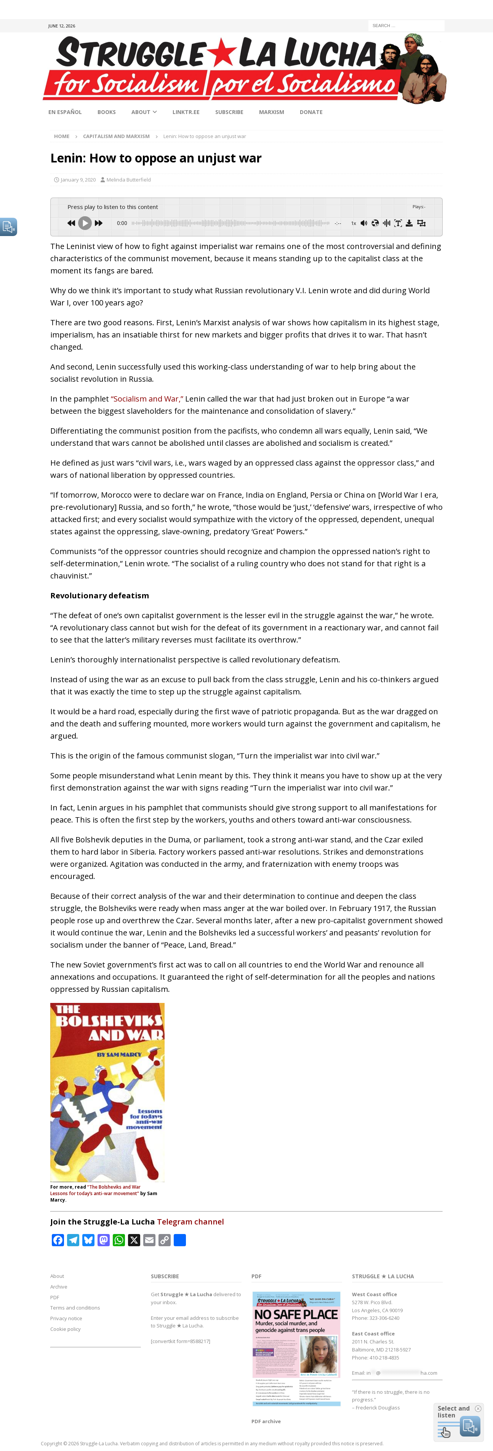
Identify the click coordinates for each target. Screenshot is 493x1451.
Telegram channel (190, 1221)
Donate (311, 112)
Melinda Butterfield (129, 179)
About (140, 112)
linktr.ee (186, 112)
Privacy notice (66, 1318)
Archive (58, 1286)
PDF (54, 1297)
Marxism (271, 112)
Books (107, 112)
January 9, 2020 (78, 179)
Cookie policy (65, 1329)
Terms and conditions (75, 1307)
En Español (65, 112)
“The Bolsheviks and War (114, 1187)
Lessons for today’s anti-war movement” (94, 1193)
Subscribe (229, 112)
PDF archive (266, 1421)
